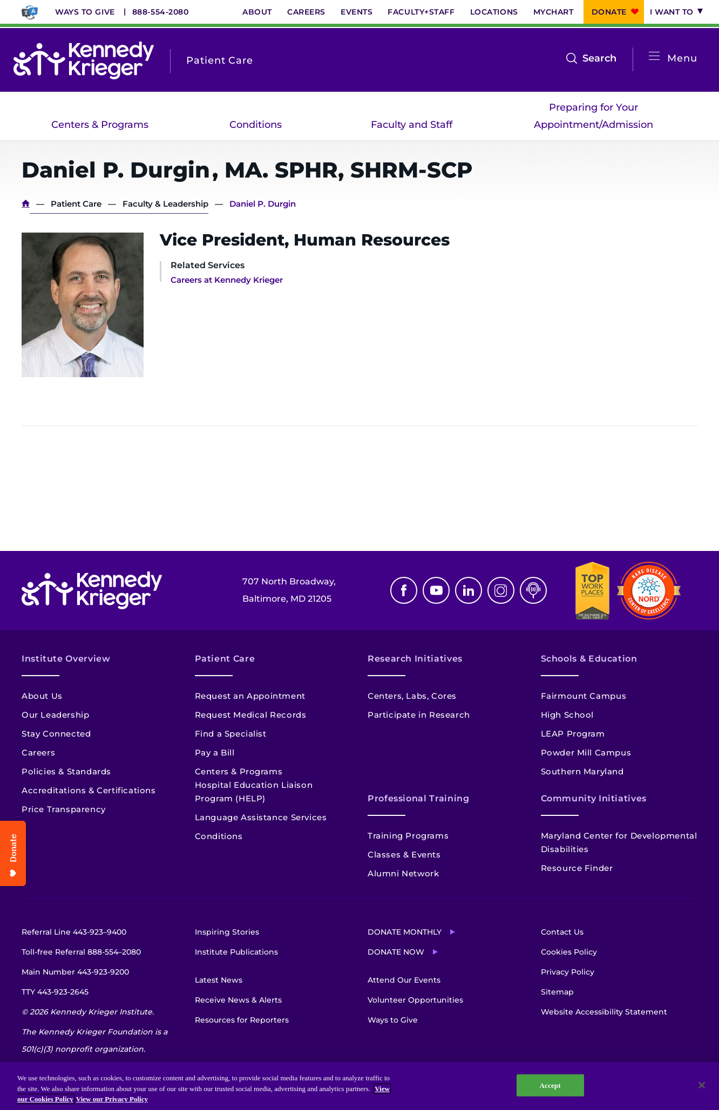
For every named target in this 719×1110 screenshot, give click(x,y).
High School (567, 715)
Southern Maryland (582, 771)
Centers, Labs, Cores (412, 696)
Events (356, 12)
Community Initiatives (594, 798)
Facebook (403, 590)
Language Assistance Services (261, 817)
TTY (55, 991)
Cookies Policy (569, 952)
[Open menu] (654, 56)
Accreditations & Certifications (89, 790)
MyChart (553, 12)
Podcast (533, 590)
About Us (42, 696)
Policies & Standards (66, 771)
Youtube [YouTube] (436, 590)
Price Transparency (64, 809)
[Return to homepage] (83, 60)
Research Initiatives (415, 658)
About (257, 12)
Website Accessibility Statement (604, 1012)
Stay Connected (56, 733)
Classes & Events (404, 854)
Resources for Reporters (242, 1020)
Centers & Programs (99, 125)
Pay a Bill (215, 752)
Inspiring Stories (227, 932)
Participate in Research (419, 715)
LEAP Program (573, 733)
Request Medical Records (251, 715)
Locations (494, 12)
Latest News (218, 980)
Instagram (500, 590)
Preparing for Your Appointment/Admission (593, 116)
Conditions (255, 125)
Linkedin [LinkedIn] (468, 590)
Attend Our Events (404, 980)
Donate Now (396, 952)
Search (599, 58)
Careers (306, 12)
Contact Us (562, 932)
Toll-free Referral (81, 952)
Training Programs (408, 835)
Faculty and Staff (411, 125)
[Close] (702, 1085)
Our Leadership (55, 715)
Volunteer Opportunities (415, 1000)
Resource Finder (577, 868)
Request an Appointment (250, 696)
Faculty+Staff (421, 12)
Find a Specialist (231, 733)
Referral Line (74, 932)
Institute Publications (236, 952)
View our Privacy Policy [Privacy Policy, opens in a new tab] (112, 1099)
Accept (550, 1085)
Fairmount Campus (584, 696)
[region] (359, 1086)
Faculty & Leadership (165, 204)
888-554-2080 (160, 12)
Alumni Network (403, 873)
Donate (609, 12)
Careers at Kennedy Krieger (227, 280)
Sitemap (557, 992)
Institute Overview (66, 658)
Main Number (75, 971)
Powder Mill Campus (586, 752)
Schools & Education (589, 658)
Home (26, 204)
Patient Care (76, 204)
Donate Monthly (405, 932)
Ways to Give (85, 12)
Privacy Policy (567, 972)
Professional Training (418, 798)
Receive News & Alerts (238, 1000)
